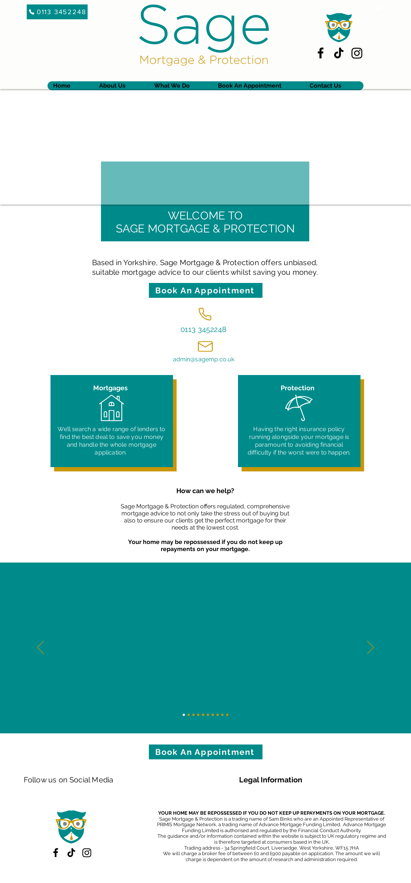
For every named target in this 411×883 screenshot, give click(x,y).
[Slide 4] (198, 715)
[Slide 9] (222, 715)
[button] (180, 85)
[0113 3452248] (57, 11)
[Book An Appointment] (205, 290)
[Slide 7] (213, 715)
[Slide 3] (193, 715)
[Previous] (40, 648)
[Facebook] (320, 53)
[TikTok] (339, 53)
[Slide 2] (188, 715)
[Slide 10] (227, 715)
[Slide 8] (217, 715)
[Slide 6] (208, 715)
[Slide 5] (203, 715)
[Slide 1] (184, 715)
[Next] (370, 648)
